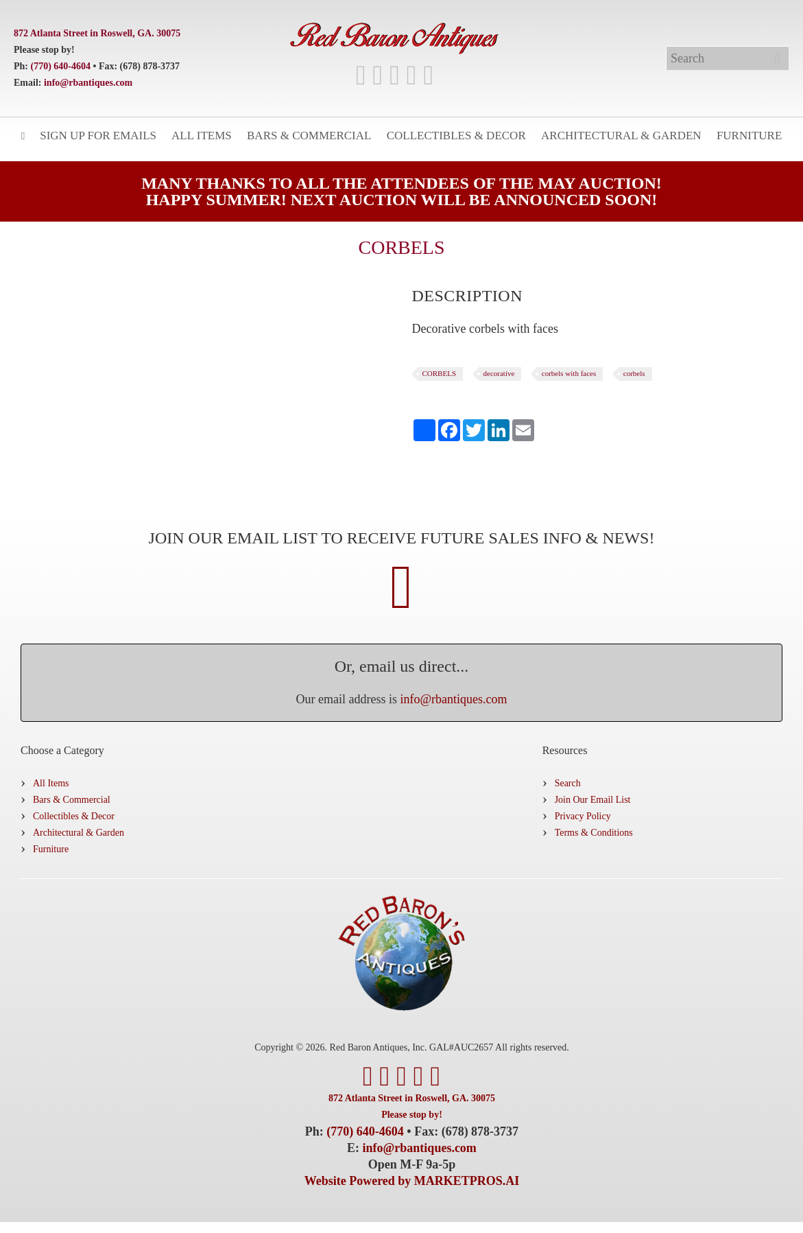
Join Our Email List (593, 800)
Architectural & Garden (621, 135)
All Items (201, 135)
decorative (499, 373)
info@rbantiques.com (88, 83)
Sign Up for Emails (98, 135)
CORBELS (439, 373)
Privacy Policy (583, 816)
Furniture (749, 135)
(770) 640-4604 (61, 66)
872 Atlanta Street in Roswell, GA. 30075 (97, 33)
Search (568, 783)
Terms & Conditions (594, 832)
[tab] (467, 295)
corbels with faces (569, 373)
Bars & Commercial (309, 135)
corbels (634, 373)
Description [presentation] (467, 295)
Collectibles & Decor (456, 135)
